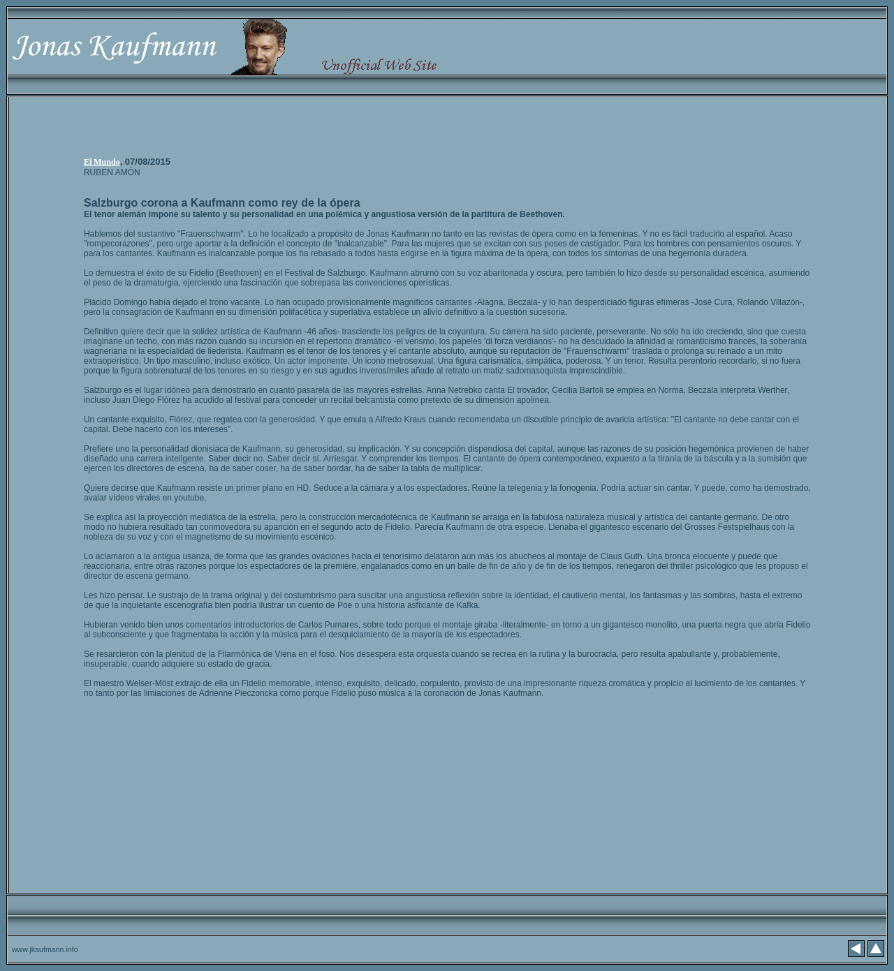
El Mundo (102, 162)
